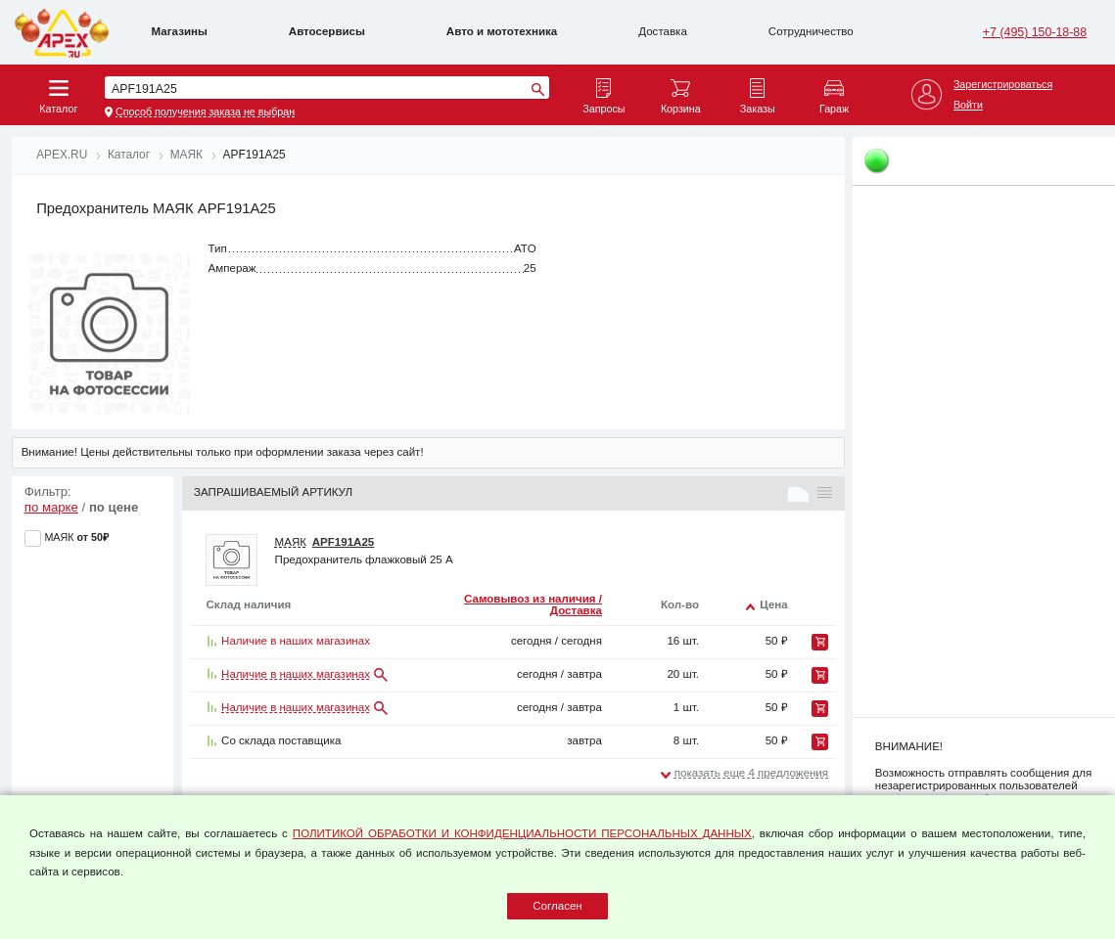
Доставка (662, 31)
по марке (51, 507)
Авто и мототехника (501, 31)
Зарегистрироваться (1002, 84)
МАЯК (290, 542)
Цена (773, 604)
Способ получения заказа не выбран (205, 111)
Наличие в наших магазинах (295, 674)
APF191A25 (343, 542)
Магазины (180, 31)
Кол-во (680, 604)
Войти (968, 105)
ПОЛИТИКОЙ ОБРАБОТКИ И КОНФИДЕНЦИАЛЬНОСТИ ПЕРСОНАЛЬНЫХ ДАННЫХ (522, 833)
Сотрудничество (811, 31)
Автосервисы (327, 31)
